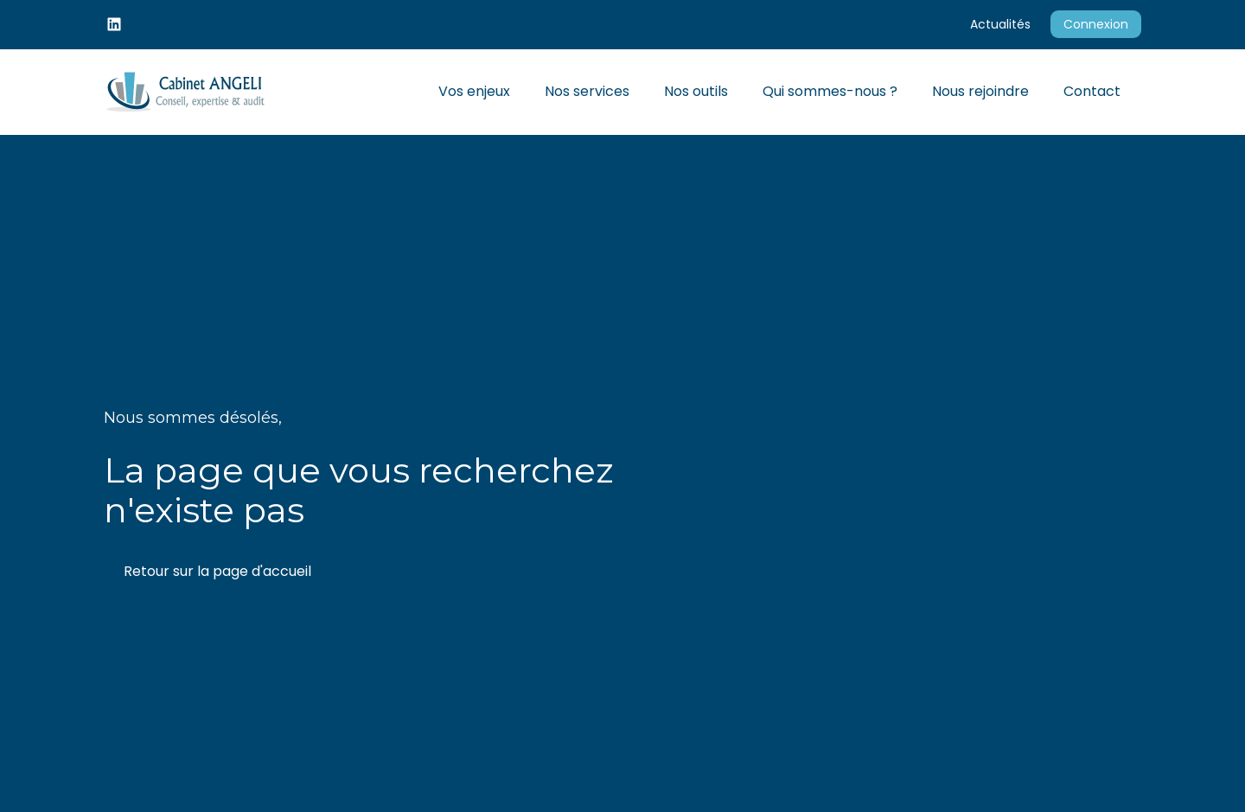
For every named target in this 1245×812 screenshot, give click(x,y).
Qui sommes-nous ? (830, 91)
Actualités (1000, 24)
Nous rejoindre (980, 91)
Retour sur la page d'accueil (217, 571)
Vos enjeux (474, 91)
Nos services (587, 91)
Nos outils (696, 91)
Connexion (1095, 24)
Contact (1091, 91)
